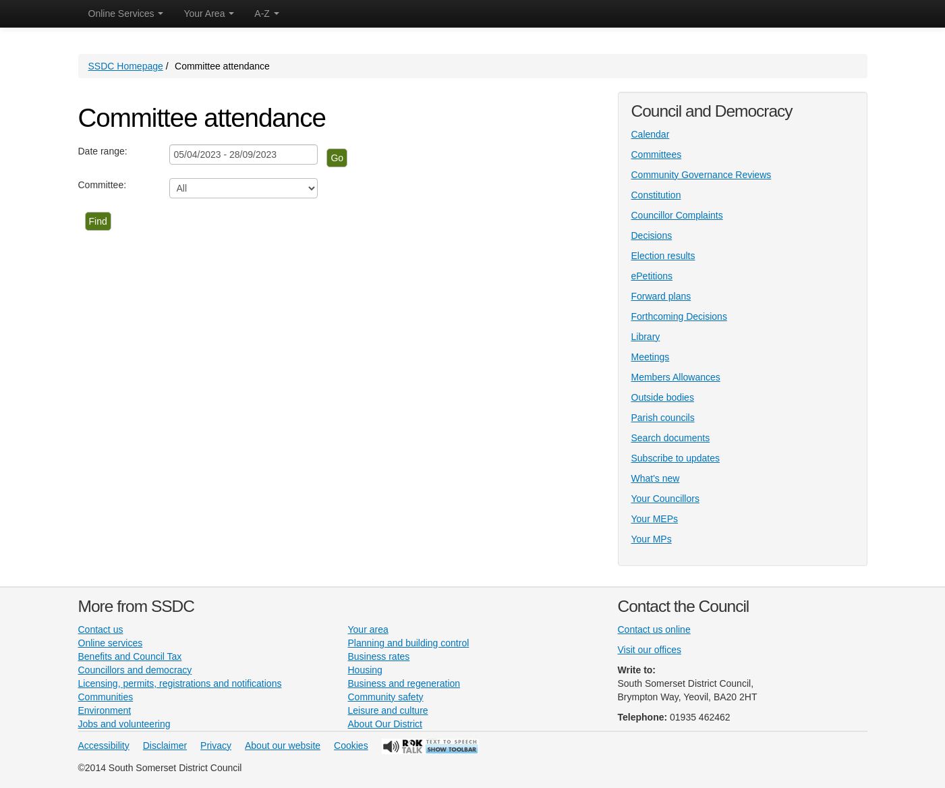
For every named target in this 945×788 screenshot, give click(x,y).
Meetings (650, 356)
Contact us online (654, 629)
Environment (105, 710)
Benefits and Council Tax (130, 656)
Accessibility (104, 745)
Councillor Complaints (677, 215)
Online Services (126, 13)
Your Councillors (665, 498)
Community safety (386, 697)
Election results (663, 255)
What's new (655, 478)
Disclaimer (165, 745)
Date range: (102, 151)
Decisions (651, 235)
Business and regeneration (404, 683)
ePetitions (651, 276)
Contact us (100, 629)
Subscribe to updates (675, 458)
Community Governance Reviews (701, 174)
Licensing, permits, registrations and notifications (180, 683)
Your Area (208, 13)
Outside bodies (662, 397)
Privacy (215, 745)
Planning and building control (408, 643)
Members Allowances (675, 377)
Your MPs (651, 539)
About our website (282, 745)
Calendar (650, 134)
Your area (368, 629)
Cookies (351, 745)
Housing (365, 670)
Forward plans (661, 296)
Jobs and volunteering (124, 724)
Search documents (670, 437)
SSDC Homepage (125, 66)
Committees (656, 154)
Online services (110, 643)
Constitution (656, 195)
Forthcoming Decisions (679, 316)
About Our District (385, 724)
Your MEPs (655, 518)
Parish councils (663, 417)
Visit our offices (649, 649)
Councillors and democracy (135, 670)
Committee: (102, 184)
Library (645, 336)
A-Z (266, 13)
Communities (106, 697)
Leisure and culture (388, 710)
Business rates (379, 656)
